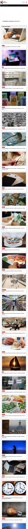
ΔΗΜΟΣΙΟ (3, 45)
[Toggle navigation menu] (1, 5)
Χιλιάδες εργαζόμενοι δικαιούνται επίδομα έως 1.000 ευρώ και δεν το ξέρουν (14, 148)
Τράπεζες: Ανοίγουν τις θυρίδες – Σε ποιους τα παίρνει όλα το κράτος (12, 88)
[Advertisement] (14, 12)
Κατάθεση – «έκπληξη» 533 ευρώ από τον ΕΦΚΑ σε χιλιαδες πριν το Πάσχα (13, 208)
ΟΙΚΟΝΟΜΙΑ (3, 414)
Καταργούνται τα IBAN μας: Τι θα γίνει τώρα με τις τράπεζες (11, 46)
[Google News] (24, 2)
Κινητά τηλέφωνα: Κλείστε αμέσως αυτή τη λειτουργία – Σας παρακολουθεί (13, 68)
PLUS (2, 435)
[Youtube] (26, 2)
